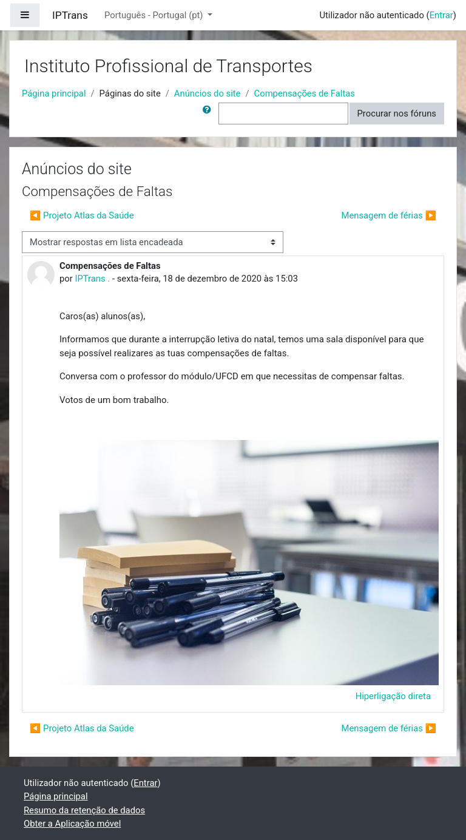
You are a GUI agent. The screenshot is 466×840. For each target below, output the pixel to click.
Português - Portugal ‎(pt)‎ (154, 15)
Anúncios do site (207, 93)
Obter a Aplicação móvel (72, 823)
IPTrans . (92, 278)
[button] (209, 113)
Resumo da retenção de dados (84, 810)
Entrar (441, 15)
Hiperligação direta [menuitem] (393, 696)
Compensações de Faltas (304, 93)
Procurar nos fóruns (396, 113)
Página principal (54, 93)
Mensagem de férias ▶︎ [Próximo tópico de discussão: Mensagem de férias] (389, 215)
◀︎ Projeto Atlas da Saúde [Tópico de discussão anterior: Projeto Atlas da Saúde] (82, 215)
